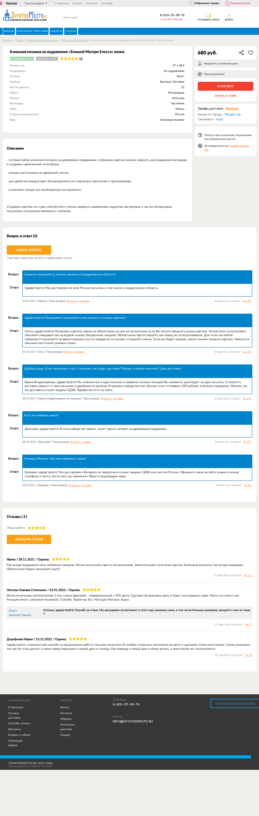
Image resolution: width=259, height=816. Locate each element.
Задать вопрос (29, 250)
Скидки (65, 734)
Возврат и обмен (19, 734)
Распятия (66, 713)
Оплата (77, 3)
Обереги (65, 718)
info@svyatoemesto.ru (133, 721)
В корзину (225, 86)
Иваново (11, 3)
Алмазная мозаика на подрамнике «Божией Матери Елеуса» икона (132, 40)
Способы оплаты (19, 723)
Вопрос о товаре (74, 352)
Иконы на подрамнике (74, 40)
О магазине (61, 3)
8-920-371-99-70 (172, 15)
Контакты (92, 3)
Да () (247, 301)
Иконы (19, 40)
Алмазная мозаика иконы (42, 40)
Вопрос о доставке (78, 301)
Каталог (7, 40)
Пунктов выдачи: (36, 3)
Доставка (107, 3)
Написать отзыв (29, 539)
